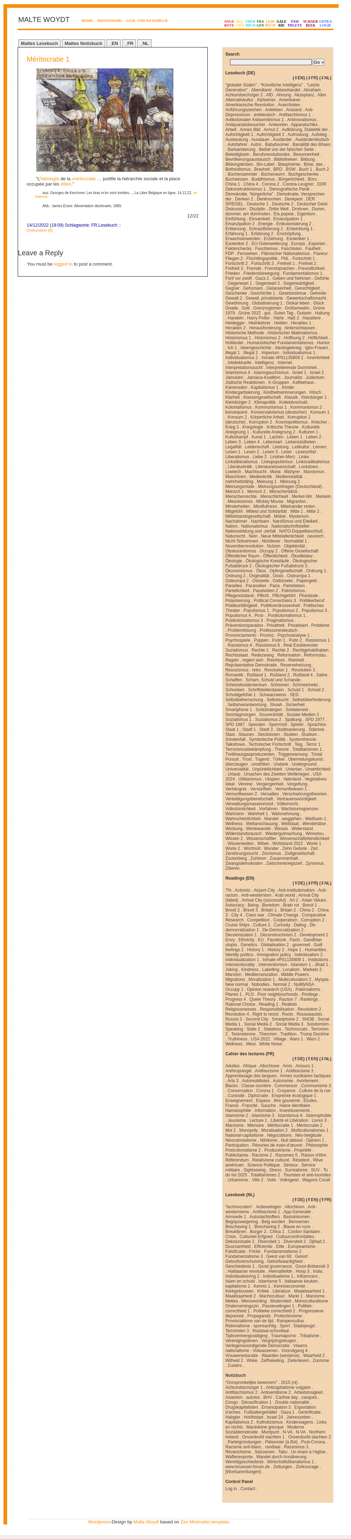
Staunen (246, 734)
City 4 (236, 915)
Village (280, 1039)
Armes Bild (250, 129)
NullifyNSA (304, 984)
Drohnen (300, 208)
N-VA (287, 1432)
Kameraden (236, 387)
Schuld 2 (315, 689)
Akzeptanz (304, 94)
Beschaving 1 (238, 1226)
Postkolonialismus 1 (286, 615)
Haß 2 (293, 318)
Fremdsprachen (279, 268)
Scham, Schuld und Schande (273, 679)
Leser (286, 451)
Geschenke (236, 293)
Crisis (230, 1236)
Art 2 (293, 900)
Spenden (256, 724)
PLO (250, 994)
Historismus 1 (238, 337)
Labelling (270, 969)
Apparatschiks (304, 124)
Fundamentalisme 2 (282, 1251)
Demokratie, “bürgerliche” (249, 194)
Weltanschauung (261, 823)
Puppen (261, 640)
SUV (315, 1170)
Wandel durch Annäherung (281, 1456)
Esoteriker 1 (298, 238)
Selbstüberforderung (311, 699)
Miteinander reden (298, 506)
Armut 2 (271, 129)
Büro (312, 179)
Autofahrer (237, 144)
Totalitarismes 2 (265, 1174)
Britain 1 (269, 910)
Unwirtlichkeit (317, 769)
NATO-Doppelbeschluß (301, 531)
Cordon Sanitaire (304, 1231)
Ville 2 (257, 1179)
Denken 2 (244, 199)
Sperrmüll (278, 724)
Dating (300, 924)
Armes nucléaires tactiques (305, 1075)
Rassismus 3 (296, 1446)
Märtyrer (292, 471)
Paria (275, 585)
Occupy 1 (234, 989)
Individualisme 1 (278, 1276)
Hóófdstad (253, 1417)
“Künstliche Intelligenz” (281, 85)
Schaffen (233, 679)
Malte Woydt (146, 1521)
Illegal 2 (250, 352)
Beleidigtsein (237, 154)
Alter (321, 94)
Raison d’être (313, 1155)
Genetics (249, 944)
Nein (253, 536)
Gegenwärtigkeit (298, 283)
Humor (323, 342)
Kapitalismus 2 (239, 1422)
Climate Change (283, 915)
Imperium (270, 352)
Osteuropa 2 (237, 580)
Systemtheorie (302, 739)
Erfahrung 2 (262, 233)
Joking (231, 969)
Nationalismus (254, 526)
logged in (63, 264)
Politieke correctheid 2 (274, 1310)
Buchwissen (236, 179)
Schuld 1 (295, 689)
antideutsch (264, 114)
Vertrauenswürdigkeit (296, 798)
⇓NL (325, 77)
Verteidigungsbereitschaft (249, 798)
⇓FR (312, 77)
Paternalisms (307, 989)
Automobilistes (256, 1080)
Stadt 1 (249, 729)
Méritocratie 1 (48, 59)
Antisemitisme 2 (276, 1392)
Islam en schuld (240, 1281)
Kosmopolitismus (292, 422)
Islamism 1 (301, 964)
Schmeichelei (305, 684)
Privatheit (275, 625)
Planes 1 (233, 994)
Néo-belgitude (308, 1135)
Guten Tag (283, 313)
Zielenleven (298, 1360)
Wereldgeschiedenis (244, 1461)
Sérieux (290, 1165)
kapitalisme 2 (237, 1286)
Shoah (276, 704)
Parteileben (294, 585)
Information (265, 1110)
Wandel (271, 818)
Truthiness (237, 1039)
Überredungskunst (305, 759)
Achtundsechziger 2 (244, 94)
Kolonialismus (238, 407)
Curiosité (236, 1095)
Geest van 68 (278, 1256)
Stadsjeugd (304, 1325)
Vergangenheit (269, 784)
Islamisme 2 (236, 1115)
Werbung (233, 828)
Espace (263, 1100)
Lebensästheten (301, 441)
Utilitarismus (249, 779)
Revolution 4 (237, 1014)
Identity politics (239, 954)
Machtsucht (255, 471)
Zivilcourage (307, 1466)
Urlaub (234, 774)
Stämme (316, 729)
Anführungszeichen (243, 109)
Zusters (235, 1365)
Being (253, 905)
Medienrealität (289, 476)
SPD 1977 (314, 719)
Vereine (245, 784)
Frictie (255, 1251)
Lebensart (272, 441)
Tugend (262, 759)
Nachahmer (236, 521)
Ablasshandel (287, 89)
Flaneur (320, 253)
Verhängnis (236, 788)
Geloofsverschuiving (244, 1261)
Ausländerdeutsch (312, 139)
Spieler (297, 724)
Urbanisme (238, 1179)
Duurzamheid (238, 1246)
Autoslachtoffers (264, 1216)
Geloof (301, 1256)
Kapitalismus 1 (264, 387)
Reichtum (276, 660)
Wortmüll (252, 848)
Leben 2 (313, 437)
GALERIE (281, 23)
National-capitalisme (244, 1135)
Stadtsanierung (290, 729)
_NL (144, 43)
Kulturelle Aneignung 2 (274, 432)
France (231, 1105)
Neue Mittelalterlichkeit (282, 536)
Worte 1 (313, 843)
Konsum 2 (237, 417)
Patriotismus (293, 590)
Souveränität (271, 714)
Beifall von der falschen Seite (286, 149)
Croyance (286, 1090)
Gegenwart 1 (240, 283)
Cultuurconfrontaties (295, 1236)
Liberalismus (237, 456)
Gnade (231, 308)
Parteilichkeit (237, 590)
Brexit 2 (232, 910)
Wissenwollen (241, 843)
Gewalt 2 (233, 298)
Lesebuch (107, 225)
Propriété (302, 1150)
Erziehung (273, 238)
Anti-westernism (256, 895)
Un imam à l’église (308, 1451)
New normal (236, 984)
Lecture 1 (258, 1120)
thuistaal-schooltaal (271, 1330)
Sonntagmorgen (240, 714)
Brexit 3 (250, 910)
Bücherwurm (273, 174)
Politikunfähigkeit (241, 605)
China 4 (250, 184)
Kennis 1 (262, 1286)
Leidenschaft (257, 446)
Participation (237, 1145)
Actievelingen (268, 1206)
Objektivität (294, 546)
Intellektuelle (240, 362)
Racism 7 (288, 999)
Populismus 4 (238, 615)
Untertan (294, 769)
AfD (269, 94)
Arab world (285, 895)
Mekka (231, 1301)
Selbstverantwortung (247, 704)
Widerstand (302, 828)
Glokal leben (298, 303)
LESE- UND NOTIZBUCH (147, 21)
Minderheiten (237, 506)
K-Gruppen (278, 382)
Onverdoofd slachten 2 (309, 1437)
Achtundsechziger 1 (244, 1387)
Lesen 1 (233, 451)
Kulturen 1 (308, 432)
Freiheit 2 (307, 263)
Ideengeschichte (256, 347)
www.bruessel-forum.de (247, 1466)
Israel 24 (275, 1417)
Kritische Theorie (283, 427)
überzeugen (236, 764)
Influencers (307, 1276)
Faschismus (266, 248)
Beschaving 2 (267, 1226)
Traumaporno (284, 1335)
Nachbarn (260, 521)
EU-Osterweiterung (270, 243)
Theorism (268, 1034)
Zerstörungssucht (241, 853)
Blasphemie (289, 164)
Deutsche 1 (258, 203)
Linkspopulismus (277, 461)
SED (294, 694)
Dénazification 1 (256, 1402)
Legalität (233, 446)
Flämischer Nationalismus (285, 253)
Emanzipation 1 (288, 218)
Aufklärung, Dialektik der (305, 129)
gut (267, 313)
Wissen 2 (234, 838)
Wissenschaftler (261, 838)
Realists (289, 1004)
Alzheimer (266, 99)
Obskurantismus (240, 551)
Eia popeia (284, 213)
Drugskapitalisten (241, 1407)
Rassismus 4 (240, 645)
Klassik (291, 397)
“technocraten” (239, 1206)
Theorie (281, 749)
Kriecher (319, 422)
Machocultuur (272, 1296)
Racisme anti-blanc (243, 1446)
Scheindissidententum (246, 684)
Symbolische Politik (267, 739)
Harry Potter (258, 318)
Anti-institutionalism (296, 890)
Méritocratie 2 (309, 1125)
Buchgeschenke (303, 174)
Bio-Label (266, 164)
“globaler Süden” (241, 85)
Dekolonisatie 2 (239, 1241)
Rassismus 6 (267, 645)
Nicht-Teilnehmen (241, 541)
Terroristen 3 (237, 1330)
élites (66, 184)
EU (261, 939)
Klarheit (232, 397)
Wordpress (99, 1521)
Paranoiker (256, 585)
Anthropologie (238, 1070)
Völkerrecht (287, 803)
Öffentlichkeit (275, 555)
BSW (290, 169)
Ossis (278, 575)
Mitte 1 (296, 511)
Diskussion (235, 208)
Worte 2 (232, 848)
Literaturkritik (240, 466)
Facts (294, 939)
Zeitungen (282, 1466)
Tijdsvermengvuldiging (246, 1335)
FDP (229, 253)
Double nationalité (292, 1402)
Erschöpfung (288, 233)
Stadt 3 (266, 729)
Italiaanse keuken (300, 1281)
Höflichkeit (318, 337)
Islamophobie (318, 1115)
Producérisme (277, 1150)
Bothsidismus (238, 169)
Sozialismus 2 (268, 719)
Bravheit (262, 169)
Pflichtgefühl (283, 595)
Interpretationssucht (244, 367)
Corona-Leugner (298, 184)
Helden (280, 322)
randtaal (272, 1446)
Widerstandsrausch (243, 833)
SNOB (308, 1019)
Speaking (234, 1029)
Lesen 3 (270, 451)
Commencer (286, 1085)
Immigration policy (274, 954)
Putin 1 (278, 640)
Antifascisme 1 (268, 1070)
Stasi (230, 734)
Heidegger (235, 322)
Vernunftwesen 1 (291, 788)
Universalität (237, 769)
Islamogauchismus (271, 372)
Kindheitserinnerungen (284, 392)
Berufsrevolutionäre (271, 154)
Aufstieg (319, 134)
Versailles (269, 793)
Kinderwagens (299, 1422)
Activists (243, 890)
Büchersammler (243, 174)
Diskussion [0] (40, 230)
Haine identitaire (295, 1105)
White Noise (270, 1043)
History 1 (255, 949)
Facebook (276, 939)
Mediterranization (261, 974)
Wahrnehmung (285, 813)
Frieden (232, 273)
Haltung (322, 313)
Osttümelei (282, 580)
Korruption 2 (260, 422)
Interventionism (272, 964)
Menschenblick (283, 491)
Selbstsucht (278, 699)
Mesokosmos (240, 501)
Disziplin (257, 208)
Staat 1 (232, 729)
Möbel (280, 516)
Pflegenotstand (239, 595)
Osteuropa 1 (298, 575)
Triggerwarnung (293, 754)
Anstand (293, 109)
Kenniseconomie (289, 1286)
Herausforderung (265, 327)
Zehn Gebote (294, 848)
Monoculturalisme (311, 1301)
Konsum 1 (319, 412)
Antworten (278, 124)
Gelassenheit (278, 288)
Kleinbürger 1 (314, 397)
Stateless (272, 1029)
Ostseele (260, 580)
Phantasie (308, 595)
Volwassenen (265, 1350)
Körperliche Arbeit (267, 417)
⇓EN (299, 77)
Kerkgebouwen (239, 1291)
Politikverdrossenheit (280, 605)
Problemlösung (242, 630)
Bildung (308, 159)
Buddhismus (263, 179)
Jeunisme (237, 1120)
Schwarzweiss (272, 694)
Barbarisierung (241, 149)
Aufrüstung (298, 134)
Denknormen (269, 199)
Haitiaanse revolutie (246, 1271)
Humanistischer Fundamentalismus (280, 342)
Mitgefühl (234, 511)
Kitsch (315, 392)
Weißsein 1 (315, 818)
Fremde (254, 268)
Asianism (234, 1397)
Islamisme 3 (263, 1115)
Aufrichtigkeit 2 (270, 134)
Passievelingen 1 (278, 1306)
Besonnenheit (306, 154)
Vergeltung (297, 784)
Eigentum (306, 213)
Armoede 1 (235, 1216)
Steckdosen (269, 734)
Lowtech (233, 471)
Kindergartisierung (242, 392)
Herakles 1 (301, 322)
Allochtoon (294, 1206)
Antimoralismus (301, 119)
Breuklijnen (235, 1231)
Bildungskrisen (239, 164)
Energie (265, 223)
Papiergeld (307, 580)
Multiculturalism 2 (294, 979)
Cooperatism (285, 920)
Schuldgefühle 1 (240, 694)
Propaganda (258, 1315)
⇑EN (312, 1058)
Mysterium (299, 516)
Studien (290, 734)
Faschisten (291, 248)
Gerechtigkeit (307, 288)
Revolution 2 (309, 1009)
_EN (113, 43)
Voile (271, 1179)
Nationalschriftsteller (290, 526)
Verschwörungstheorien (304, 793)
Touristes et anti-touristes (306, 1174)
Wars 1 (296, 1039)
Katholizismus (270, 1422)
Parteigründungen (244, 1441)
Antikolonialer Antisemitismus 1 (254, 119)
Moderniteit (280, 1301)
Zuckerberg (236, 858)
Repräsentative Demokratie (251, 665)
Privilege (309, 994)
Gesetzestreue (292, 293)
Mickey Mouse (269, 501)
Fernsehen (247, 253)
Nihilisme (268, 1140)
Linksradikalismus (313, 461)
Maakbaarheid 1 (309, 1291)
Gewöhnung (236, 303)
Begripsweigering (241, 1221)
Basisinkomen (296, 1216)
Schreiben (234, 689)
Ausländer (282, 139)
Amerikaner (289, 99)
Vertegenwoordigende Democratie (257, 1345)
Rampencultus (290, 1320)
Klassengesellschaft (262, 397)
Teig (299, 744)
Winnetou (315, 833)
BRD (277, 169)
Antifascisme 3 (299, 1070)
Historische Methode (244, 332)
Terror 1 (313, 744)
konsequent (236, 412)
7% (228, 890)
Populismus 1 (256, 610)
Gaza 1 (288, 1412)
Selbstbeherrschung (244, 699)
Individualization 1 (242, 959)
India (317, 1271)
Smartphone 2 (285, 1019)
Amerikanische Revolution (250, 104)
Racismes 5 (286, 1155)
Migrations (235, 979)
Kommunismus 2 (306, 407)
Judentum (315, 377)
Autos (256, 144)
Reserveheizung (295, 665)
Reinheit (296, 660)
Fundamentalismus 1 (302, 273)
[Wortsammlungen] (243, 1471)
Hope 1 (294, 949)
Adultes (232, 1065)
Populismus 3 (314, 610)
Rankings (309, 999)
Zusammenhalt (284, 858)
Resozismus (236, 670)
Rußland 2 (279, 674)
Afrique (249, 1065)
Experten (317, 243)
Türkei (278, 759)
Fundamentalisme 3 (244, 1256)
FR (94, 225)
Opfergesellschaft (286, 570)
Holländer (234, 342)
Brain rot (291, 905)
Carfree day (287, 1397)
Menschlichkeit (274, 496)
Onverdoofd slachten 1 (263, 1437)
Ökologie (233, 560)
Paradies (233, 585)
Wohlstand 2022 (287, 843)
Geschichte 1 (263, 293)
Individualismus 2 (241, 357)
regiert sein (252, 660)
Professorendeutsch (279, 630)
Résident (301, 1160)
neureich (315, 536)
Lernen (319, 446)
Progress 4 (235, 999)
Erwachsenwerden (242, 238)
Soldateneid (297, 709)
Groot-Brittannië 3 (312, 1266)
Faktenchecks (238, 248)
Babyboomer (277, 144)
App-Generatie (297, 1211)
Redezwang (262, 655)
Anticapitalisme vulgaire (288, 1387)
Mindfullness (265, 506)
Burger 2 (258, 1231)
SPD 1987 (235, 724)
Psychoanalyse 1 (293, 635)
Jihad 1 (321, 964)
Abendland (261, 89)
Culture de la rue (314, 1090)
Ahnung (283, 94)
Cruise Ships (237, 924)
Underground (304, 764)
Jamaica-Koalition (264, 377)
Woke (252, 1360)
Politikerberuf (311, 600)
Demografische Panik (289, 189)
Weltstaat (290, 823)
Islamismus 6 (290, 1115)
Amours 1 (304, 1065)
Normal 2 (281, 984)
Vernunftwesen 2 (241, 793)
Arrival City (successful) (264, 900)
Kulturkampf (236, 437)
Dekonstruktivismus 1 (245, 189)
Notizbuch (235, 1375)
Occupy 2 (269, 551)
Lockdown (308, 466)
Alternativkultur (239, 99)
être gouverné (287, 1100)
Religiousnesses (240, 1009)
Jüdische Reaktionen (245, 382)
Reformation (288, 655)
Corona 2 (270, 184)
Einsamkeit (259, 218)
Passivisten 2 (265, 590)
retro (256, 670)
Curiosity (282, 924)
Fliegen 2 (234, 258)
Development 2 (314, 934)
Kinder (288, 387)
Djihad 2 (317, 1241)
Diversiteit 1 (269, 1241)
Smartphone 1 (238, 709)
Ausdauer (260, 139)
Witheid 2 (234, 1360)
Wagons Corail (316, 1179)
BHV (267, 1397)
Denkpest (293, 199)
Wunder (271, 848)
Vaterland (292, 779)
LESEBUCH (270, 23)
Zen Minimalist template (204, 1521)
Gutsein (304, 313)
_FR (129, 43)
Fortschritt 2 (236, 263)
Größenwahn (297, 308)
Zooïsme (321, 1360)
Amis (287, 1065)
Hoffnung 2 (294, 337)
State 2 (253, 1029)
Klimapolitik (265, 402)
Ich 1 (232, 347)
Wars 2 (313, 1039)
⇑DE (299, 883)
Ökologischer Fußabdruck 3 (281, 565)
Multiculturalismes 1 (309, 1130)
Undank (281, 764)
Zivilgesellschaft (299, 853)
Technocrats (295, 1029)
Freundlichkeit (311, 268)
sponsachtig (264, 1325)
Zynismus (315, 863)
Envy (230, 939)
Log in (231, 1488)
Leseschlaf (305, 451)
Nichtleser (271, 541)
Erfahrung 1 (236, 233)
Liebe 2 (259, 456)
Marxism (233, 974)
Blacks (231, 1085)
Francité (249, 1105)
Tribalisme (309, 1335)
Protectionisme (288, 1315)
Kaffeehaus (303, 382)
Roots (287, 1014)
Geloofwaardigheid (285, 1261)
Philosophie (317, 1145)
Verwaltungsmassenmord (249, 803)
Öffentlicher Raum (242, 555)
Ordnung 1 (316, 570)
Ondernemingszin (242, 1306)
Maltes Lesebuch (39, 43)
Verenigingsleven (241, 1340)
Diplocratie (258, 1095)
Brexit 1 (310, 905)
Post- (259, 615)
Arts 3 (233, 1080)
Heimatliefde (280, 1271)
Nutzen (273, 546)
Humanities (315, 949)
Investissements (295, 1110)
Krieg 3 (232, 427)
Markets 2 (312, 969)
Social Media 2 (258, 1024)
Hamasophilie (238, 1110)
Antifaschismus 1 (295, 114)
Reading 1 (268, 1004)
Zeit (314, 848)
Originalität (259, 575)
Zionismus (271, 853)
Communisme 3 (316, 1085)
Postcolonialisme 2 (243, 1150)
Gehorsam (253, 288)
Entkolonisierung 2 (293, 223)
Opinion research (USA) (269, 989)
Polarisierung (237, 600)
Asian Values (313, 900)
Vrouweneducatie (241, 1355)
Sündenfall (235, 739)
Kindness (250, 969)
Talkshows (235, 744)
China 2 (306, 910)
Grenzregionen (267, 308)
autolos (253, 1397)
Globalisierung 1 (267, 303)
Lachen (276, 437)
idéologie (50, 178)
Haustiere (312, 318)
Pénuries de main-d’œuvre (277, 1145)
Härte (279, 318)
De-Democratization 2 (283, 929)
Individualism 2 (308, 954)
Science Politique (263, 1165)
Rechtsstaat (236, 655)
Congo (231, 1402)
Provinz (267, 635)
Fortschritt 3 (262, 263)
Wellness (233, 823)
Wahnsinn (234, 813)
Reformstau (315, 655)
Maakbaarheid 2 (240, 1296)
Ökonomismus (239, 570)
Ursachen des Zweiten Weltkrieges (276, 774)
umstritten (260, 764)
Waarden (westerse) (280, 1355)
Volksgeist (289, 1179)
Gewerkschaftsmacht (306, 298)
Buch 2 (322, 169)
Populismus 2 (285, 610)
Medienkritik (260, 476)
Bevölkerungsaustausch (247, 159)
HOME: (88, 21)
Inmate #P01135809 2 (282, 357)
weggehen (291, 818)
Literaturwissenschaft (275, 466)
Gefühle (321, 278)
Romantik (234, 674)
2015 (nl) (289, 1382)
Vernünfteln (261, 788)
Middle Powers (295, 974)
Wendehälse (314, 823)
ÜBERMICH (250, 23)
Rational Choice (240, 1004)
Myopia (322, 979)
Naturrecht (235, 536)
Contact (248, 1488)
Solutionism (318, 1024)
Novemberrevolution (244, 546)
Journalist (293, 377)
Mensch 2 (256, 491)
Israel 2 (317, 372)
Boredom (271, 905)
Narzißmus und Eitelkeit (295, 521)
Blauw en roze (296, 1226)
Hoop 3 (303, 1271)
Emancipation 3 (276, 1407)
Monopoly (248, 1130)
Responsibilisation (277, 1009)
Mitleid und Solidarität (266, 511)
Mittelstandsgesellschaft (247, 516)
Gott (246, 308)
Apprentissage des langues (251, 1075)
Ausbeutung (236, 139)
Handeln (236, 318)
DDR (322, 184)
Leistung (280, 446)
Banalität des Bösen (311, 144)
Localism (291, 969)
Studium (309, 734)
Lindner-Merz (282, 456)
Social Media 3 (289, 1024)
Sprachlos (316, 724)
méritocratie (84, 178)
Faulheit (313, 248)
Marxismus (314, 471)
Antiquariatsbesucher (245, 124)
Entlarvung (235, 228)
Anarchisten (289, 104)
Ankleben (274, 109)
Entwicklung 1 (300, 228)
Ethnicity (246, 939)
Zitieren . (233, 868)
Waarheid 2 (314, 1355)
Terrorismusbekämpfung (248, 749)
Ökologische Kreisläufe (267, 560)
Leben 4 (251, 441)
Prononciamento (240, 635)
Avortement (307, 1080)
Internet (284, 362)
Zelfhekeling (272, 1360)
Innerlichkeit (318, 357)
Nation (231, 526)
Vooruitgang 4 (294, 1350)
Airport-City (264, 890)
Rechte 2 (280, 650)
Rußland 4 (302, 674)
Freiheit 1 (286, 263)
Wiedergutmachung (283, 833)
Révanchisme (238, 1451)
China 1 (232, 184)
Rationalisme (237, 1325)
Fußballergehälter (260, 1412)
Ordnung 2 (235, 575)
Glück (318, 303)
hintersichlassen (299, 327)
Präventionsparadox (244, 625)
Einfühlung (235, 218)
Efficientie (263, 1246)
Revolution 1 (276, 670)
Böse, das (313, 164)
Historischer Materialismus (292, 332)
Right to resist (265, 1014)
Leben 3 (233, 441)
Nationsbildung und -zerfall (250, 531)
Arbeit (230, 129)
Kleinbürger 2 (238, 402)
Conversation (240, 1090)
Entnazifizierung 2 (266, 228)
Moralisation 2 (274, 1130)
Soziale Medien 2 (303, 714)
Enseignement (239, 1100)
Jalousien (234, 377)
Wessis (281, 828)
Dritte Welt (279, 208)
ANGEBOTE (229, 23)
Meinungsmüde (239, 486)
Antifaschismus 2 (241, 1392)
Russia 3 (233, 1019)
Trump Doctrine (314, 1034)
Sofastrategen (268, 709)
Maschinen (235, 476)
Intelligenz (264, 362)
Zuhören (258, 858)
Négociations (279, 1135)
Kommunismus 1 (271, 407)
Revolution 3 (303, 670)
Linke (304, 456)
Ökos (261, 570)
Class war (255, 915)
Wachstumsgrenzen (299, 808)
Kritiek (263, 1291)
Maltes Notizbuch (84, 43)
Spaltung (293, 719)
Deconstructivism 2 (278, 934)
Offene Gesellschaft (299, 551)
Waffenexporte (239, 1456)
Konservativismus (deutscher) (279, 412)
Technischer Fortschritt (269, 744)
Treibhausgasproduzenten (250, 754)
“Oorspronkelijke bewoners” (251, 1382)
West (250, 1043)
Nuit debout (292, 1140)
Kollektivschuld (293, 402)
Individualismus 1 (299, 352)
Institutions (318, 959)
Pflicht (263, 595)
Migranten (296, 501)
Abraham (312, 89)
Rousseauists (309, 1014)
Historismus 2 (268, 337)
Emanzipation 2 (240, 223)
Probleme (320, 625)
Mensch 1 (234, 491)
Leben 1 (294, 437)
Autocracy (234, 905)
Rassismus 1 (318, 640)
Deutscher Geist (312, 203)
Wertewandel (258, 828)
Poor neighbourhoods (278, 994)
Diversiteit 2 (295, 1241)
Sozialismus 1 (238, 719)
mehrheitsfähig (239, 481)
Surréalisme (296, 1170)
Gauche (268, 1105)
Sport (285, 1325)
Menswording (253, 1301)
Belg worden (273, 1221)
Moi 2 (230, 1130)
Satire (321, 674)
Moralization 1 (261, 979)
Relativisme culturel (270, 1160)
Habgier (232, 1417)
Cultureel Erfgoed (256, 1236)
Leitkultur (301, 446)
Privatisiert (298, 625)
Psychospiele (238, 640)
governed (301, 944)
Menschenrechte (241, 496)
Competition (258, 920)
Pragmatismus (280, 620)
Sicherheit (295, 704)
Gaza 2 (262, 278)
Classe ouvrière (256, 1085)
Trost (247, 759)
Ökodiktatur (302, 555)
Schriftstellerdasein (266, 689)
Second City (257, 1019)
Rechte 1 (260, 650)
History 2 (275, 949)
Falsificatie (235, 1251)
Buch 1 (305, 169)
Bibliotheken (285, 159)
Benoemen (299, 1221)
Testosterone (243, 1034)
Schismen (279, 684)
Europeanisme (301, 1246)
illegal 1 (232, 352)
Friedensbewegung (261, 273)
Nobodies (261, 984)
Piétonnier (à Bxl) (281, 1441)
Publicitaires (236, 1155)
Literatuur (281, 1291)
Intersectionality (240, 964)
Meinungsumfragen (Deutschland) (290, 486)
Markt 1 (295, 1296)
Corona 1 (265, 1090)
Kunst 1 (259, 437)
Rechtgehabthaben (310, 650)
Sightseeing (254, 1170)
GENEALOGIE (325, 23)
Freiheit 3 (234, 268)
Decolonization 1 (241, 934)
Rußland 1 (256, 674)
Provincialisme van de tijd (249, 1320)
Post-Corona (313, 1441)
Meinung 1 (267, 481)
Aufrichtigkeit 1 (239, 134)
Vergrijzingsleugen (278, 1340)
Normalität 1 (295, 541)
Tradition (288, 1034)
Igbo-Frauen (316, 347)
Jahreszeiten (299, 1417)
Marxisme (234, 1125)
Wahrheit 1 (258, 813)
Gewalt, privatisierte (264, 298)
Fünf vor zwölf (238, 278)
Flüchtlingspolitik (261, 258)
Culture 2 (261, 924)
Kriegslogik (252, 427)
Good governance (275, 1266)
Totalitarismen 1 (307, 749)
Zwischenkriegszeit (284, 863)
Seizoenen (265, 1451)
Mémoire (255, 1125)
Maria (275, 471)
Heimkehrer (259, 322)
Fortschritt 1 (304, 258)
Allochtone (270, 1065)
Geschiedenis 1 (240, 1266)
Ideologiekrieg (288, 347)
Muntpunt (270, 1432)
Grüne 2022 (249, 313)
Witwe (263, 843)
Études (310, 1100)
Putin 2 (295, 640)
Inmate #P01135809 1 (283, 959)
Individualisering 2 (242, 1276)
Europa (298, 243)
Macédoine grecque (264, 1427)
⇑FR (325, 1199)
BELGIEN (239, 23)
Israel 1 (299, 372)
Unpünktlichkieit (267, 769)
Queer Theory (262, 999)
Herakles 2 (235, 327)
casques (309, 1397)
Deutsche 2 (283, 203)
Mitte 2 (312, 511)
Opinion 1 (315, 1140)
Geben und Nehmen (291, 278)
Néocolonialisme (241, 1140)
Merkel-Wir (302, 496)
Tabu (282, 1451)
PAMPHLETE (295, 23)
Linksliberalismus (241, 461)
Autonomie (283, 1080)
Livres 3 (319, 1120)
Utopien (272, 779)
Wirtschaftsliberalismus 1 (290, 1461)
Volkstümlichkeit (240, 808)
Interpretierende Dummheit (291, 367)
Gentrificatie (309, 1412)
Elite (280, 1246)
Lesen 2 (251, 451)
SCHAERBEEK (310, 23)
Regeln (232, 660)
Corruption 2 (312, 920)
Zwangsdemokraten (244, 863)
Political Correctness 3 (275, 600)
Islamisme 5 (269, 1281)
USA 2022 (260, 1039)
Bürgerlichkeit (291, 179)
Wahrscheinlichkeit (243, 818)
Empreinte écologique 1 (294, 1095)
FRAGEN (260, 23)
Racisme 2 (262, 1155)
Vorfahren (268, 808)
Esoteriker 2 (236, 243)
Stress (275, 1170)
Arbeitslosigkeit (308, 1392)
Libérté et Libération (289, 1120)
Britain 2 (288, 910)
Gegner (232, 288)
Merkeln (323, 496)
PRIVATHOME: (110, 21)
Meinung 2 (290, 481)
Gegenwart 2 (267, 283)
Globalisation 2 (275, 944)
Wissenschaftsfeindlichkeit (304, 838)
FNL (285, 258)
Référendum (237, 1160)
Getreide (318, 293)
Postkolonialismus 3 (244, 620)
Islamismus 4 (237, 372)
